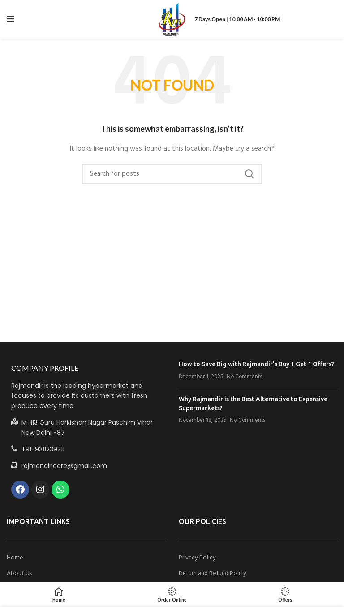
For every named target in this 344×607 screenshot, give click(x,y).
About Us (19, 573)
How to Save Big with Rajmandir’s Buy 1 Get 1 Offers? (256, 364)
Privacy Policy (197, 558)
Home (15, 558)
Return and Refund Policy (212, 573)
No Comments (244, 377)
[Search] (172, 174)
